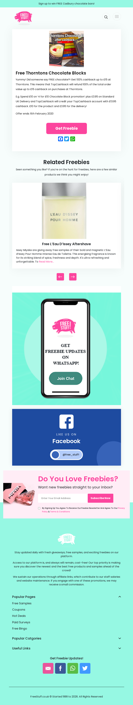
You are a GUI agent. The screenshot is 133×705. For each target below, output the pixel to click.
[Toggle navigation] (117, 17)
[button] (73, 276)
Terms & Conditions (60, 511)
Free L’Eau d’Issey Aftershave (66, 244)
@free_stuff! (65, 454)
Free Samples (22, 603)
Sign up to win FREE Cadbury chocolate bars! (67, 3)
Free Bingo (19, 628)
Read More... (46, 261)
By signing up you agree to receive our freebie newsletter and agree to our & (83, 510)
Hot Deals (19, 616)
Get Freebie (66, 128)
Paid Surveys (21, 622)
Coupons (18, 609)
